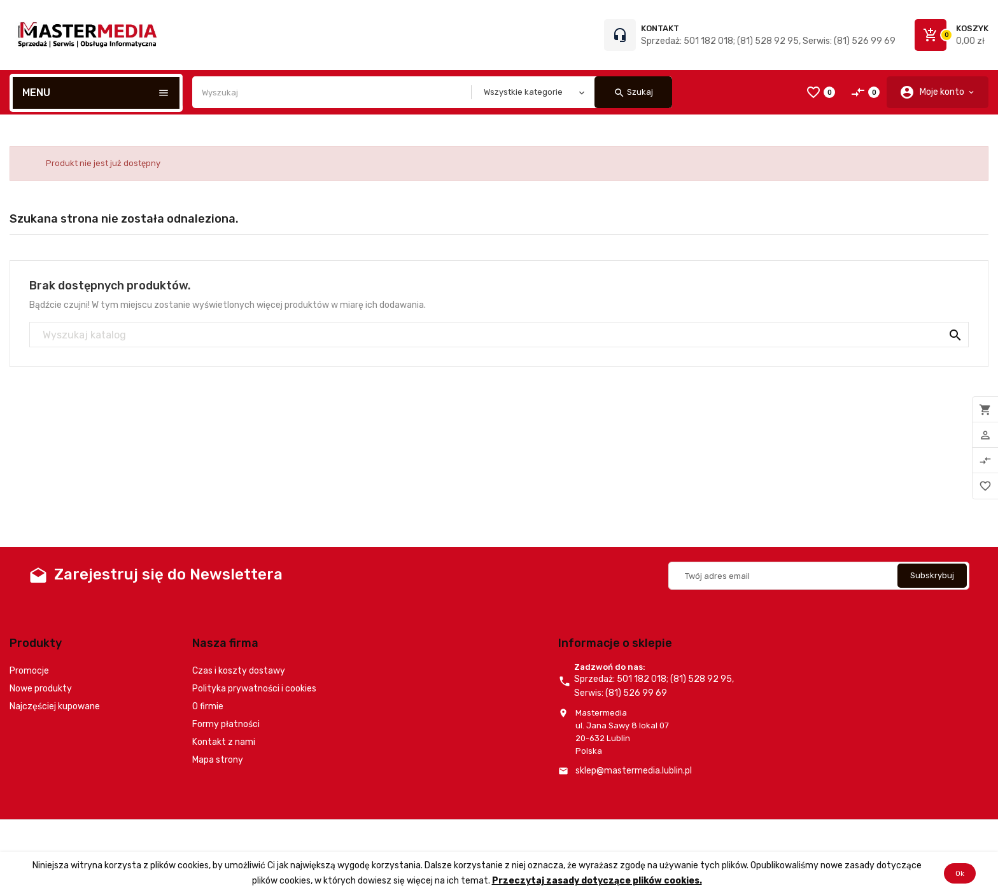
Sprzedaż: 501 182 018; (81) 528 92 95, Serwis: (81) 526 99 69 (768, 41)
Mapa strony (217, 759)
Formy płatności (226, 724)
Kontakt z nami (223, 742)
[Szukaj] (499, 335)
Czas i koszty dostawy (238, 670)
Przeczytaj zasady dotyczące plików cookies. (597, 880)
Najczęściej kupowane (55, 706)
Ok (959, 873)
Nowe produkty (41, 688)
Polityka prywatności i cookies (254, 688)
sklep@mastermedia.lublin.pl (633, 770)
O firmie (207, 706)
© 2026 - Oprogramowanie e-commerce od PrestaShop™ (121, 835)
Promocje (29, 670)
